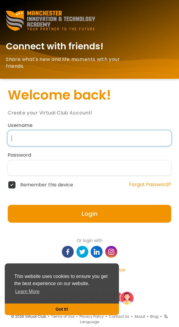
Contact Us (119, 316)
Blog (154, 316)
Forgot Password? (150, 184)
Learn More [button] (27, 291)
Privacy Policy (91, 316)
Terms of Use (62, 316)
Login (90, 214)
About (139, 316)
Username (20, 125)
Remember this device (46, 185)
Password (19, 155)
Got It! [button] (62, 309)
